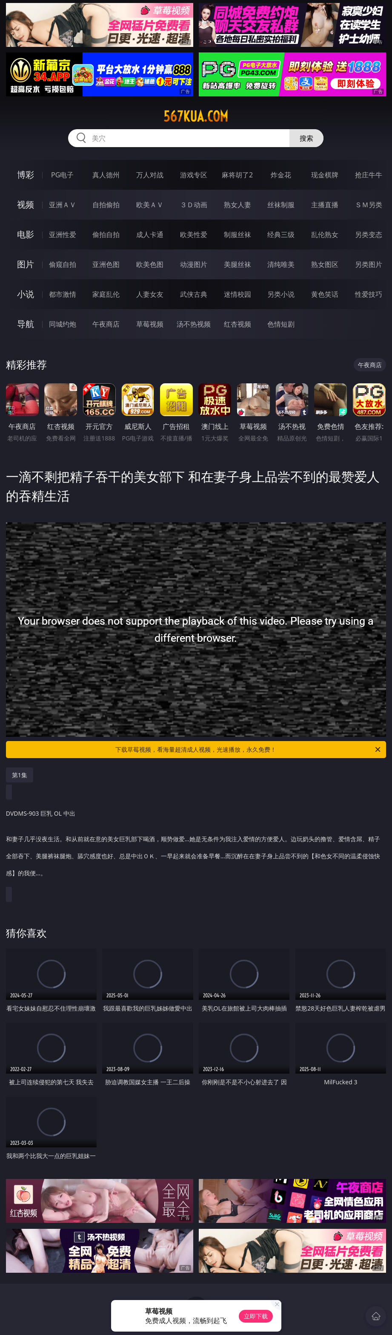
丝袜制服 (281, 204)
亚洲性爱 (62, 234)
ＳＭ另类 (368, 204)
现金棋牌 (324, 175)
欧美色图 (149, 264)
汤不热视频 (194, 324)
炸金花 (281, 175)
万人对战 (149, 175)
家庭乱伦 (106, 294)
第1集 (19, 775)
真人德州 (106, 175)
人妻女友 (149, 294)
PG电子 (62, 175)
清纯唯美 (281, 264)
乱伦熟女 (324, 234)
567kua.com (195, 116)
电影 (25, 234)
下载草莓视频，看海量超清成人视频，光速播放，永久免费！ (248, 749)
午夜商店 (106, 324)
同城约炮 (62, 324)
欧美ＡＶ (149, 204)
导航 (25, 324)
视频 (25, 204)
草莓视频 (149, 324)
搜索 (306, 138)
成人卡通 (149, 234)
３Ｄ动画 (193, 204)
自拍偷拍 (106, 204)
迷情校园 (237, 294)
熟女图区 (324, 264)
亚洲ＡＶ (62, 204)
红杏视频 (237, 324)
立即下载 (256, 1316)
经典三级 (281, 234)
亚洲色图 (106, 264)
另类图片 (368, 264)
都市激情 (62, 294)
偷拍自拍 (106, 234)
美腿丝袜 (237, 264)
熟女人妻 (237, 204)
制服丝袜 (237, 234)
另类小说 (281, 294)
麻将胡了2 (237, 175)
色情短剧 (281, 324)
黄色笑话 (324, 294)
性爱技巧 (368, 294)
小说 (25, 294)
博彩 (25, 174)
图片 (25, 264)
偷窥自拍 (62, 264)
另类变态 (368, 234)
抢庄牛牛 (368, 175)
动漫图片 (193, 264)
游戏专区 (193, 175)
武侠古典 (193, 294)
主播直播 (324, 204)
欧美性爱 (193, 234)
